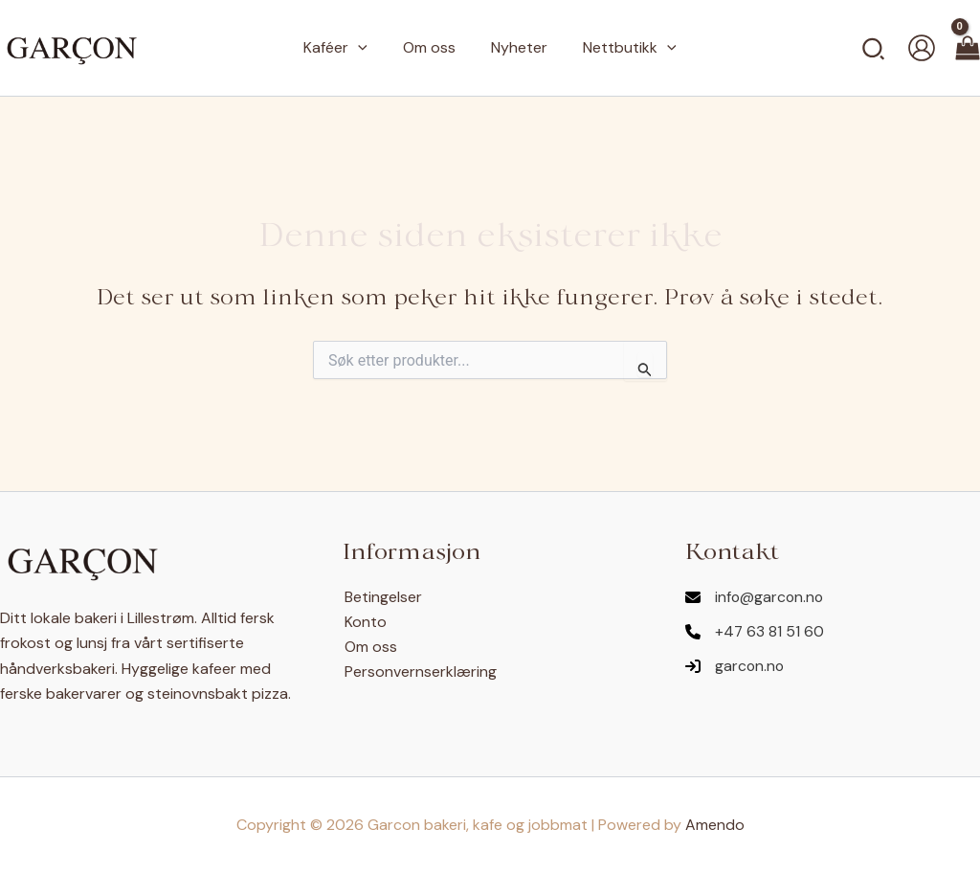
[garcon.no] (735, 666)
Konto (364, 622)
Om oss (369, 647)
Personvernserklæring (419, 672)
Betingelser (381, 597)
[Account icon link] (921, 48)
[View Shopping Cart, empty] (967, 48)
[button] (365, 48)
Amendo (715, 825)
